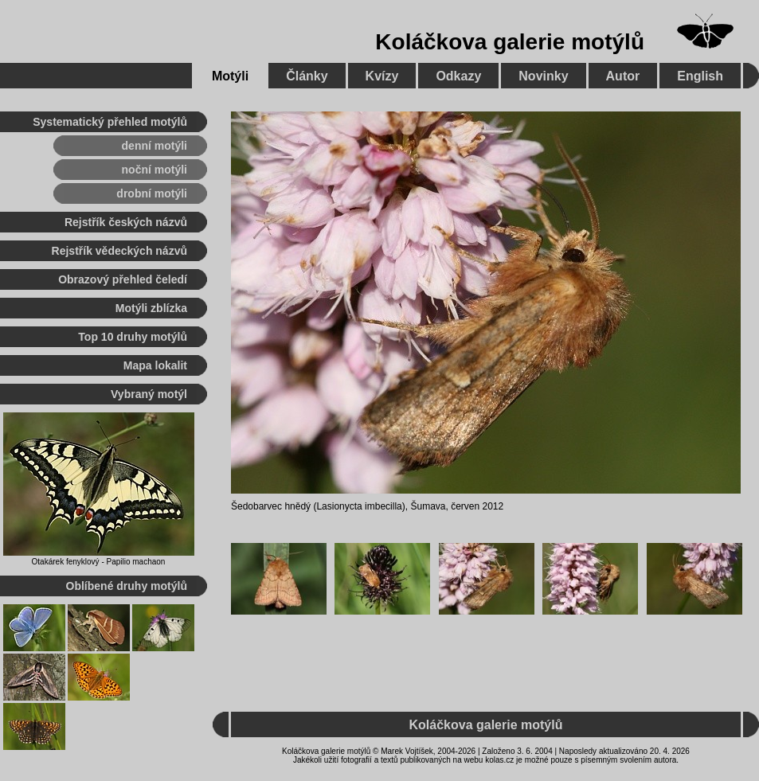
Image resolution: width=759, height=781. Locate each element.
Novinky (543, 76)
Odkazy (458, 76)
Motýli (230, 76)
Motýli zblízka (151, 308)
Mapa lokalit (155, 365)
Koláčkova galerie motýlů (509, 41)
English (700, 76)
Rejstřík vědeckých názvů (119, 250)
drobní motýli (151, 193)
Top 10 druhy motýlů (132, 336)
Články (306, 76)
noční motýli (154, 169)
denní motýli (154, 145)
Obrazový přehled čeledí (122, 279)
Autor (623, 76)
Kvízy (382, 76)
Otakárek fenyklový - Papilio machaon (99, 561)
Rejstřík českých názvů (126, 222)
